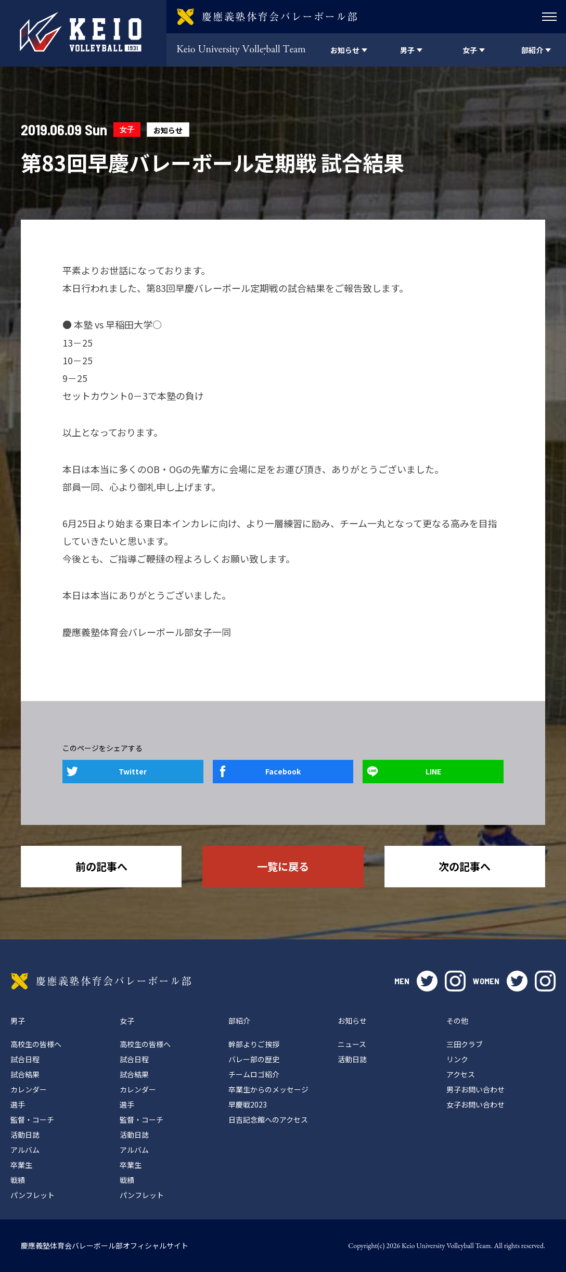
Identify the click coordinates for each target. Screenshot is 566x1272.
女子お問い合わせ (475, 1104)
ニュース (352, 1044)
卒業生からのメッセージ (268, 1089)
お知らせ (168, 130)
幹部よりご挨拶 (253, 1044)
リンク (457, 1059)
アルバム (25, 1149)
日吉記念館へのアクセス (268, 1119)
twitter (427, 981)
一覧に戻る (283, 866)
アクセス (460, 1074)
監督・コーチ (32, 1119)
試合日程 (25, 1059)
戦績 (17, 1180)
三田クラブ (464, 1044)
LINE (433, 771)
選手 (17, 1104)
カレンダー (28, 1089)
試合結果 (25, 1074)
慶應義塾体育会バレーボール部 (100, 981)
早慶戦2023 (247, 1104)
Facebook (283, 771)
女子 (127, 129)
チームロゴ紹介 (253, 1074)
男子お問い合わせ (475, 1089)
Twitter (133, 771)
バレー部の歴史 (253, 1059)
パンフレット (32, 1195)
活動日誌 (25, 1134)
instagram (455, 981)
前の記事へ (101, 866)
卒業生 (21, 1165)
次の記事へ (465, 866)
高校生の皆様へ (35, 1044)
